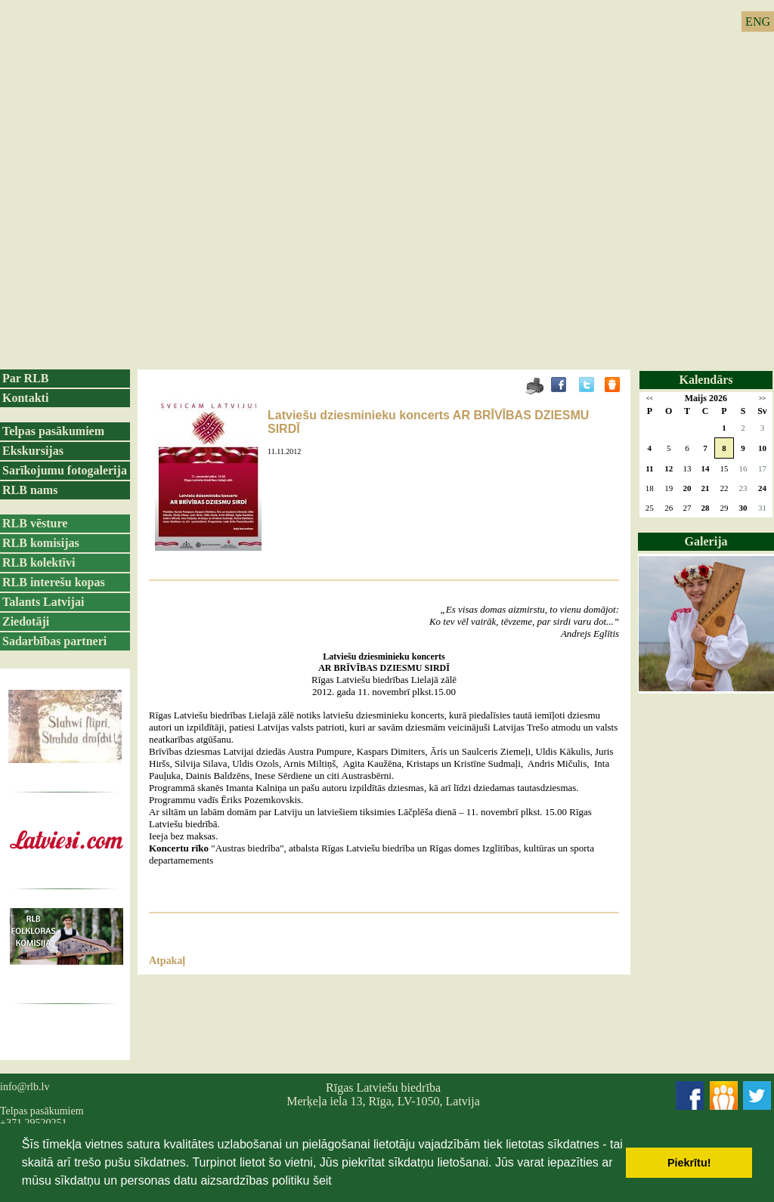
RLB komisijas (40, 542)
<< (649, 398)
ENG (757, 21)
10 (762, 448)
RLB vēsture (34, 523)
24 (762, 488)
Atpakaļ (167, 960)
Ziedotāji (25, 621)
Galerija (706, 541)
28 (705, 507)
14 (705, 468)
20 (687, 488)
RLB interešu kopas (53, 582)
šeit (322, 1180)
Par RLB (25, 378)
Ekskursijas (32, 450)
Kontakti (25, 397)
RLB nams (29, 490)
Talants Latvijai (43, 601)
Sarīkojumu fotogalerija (64, 470)
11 (649, 468)
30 (742, 507)
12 (668, 468)
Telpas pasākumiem (53, 431)
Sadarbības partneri (54, 641)
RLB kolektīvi (38, 562)
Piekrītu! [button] (689, 1163)
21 (705, 488)
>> (762, 398)
